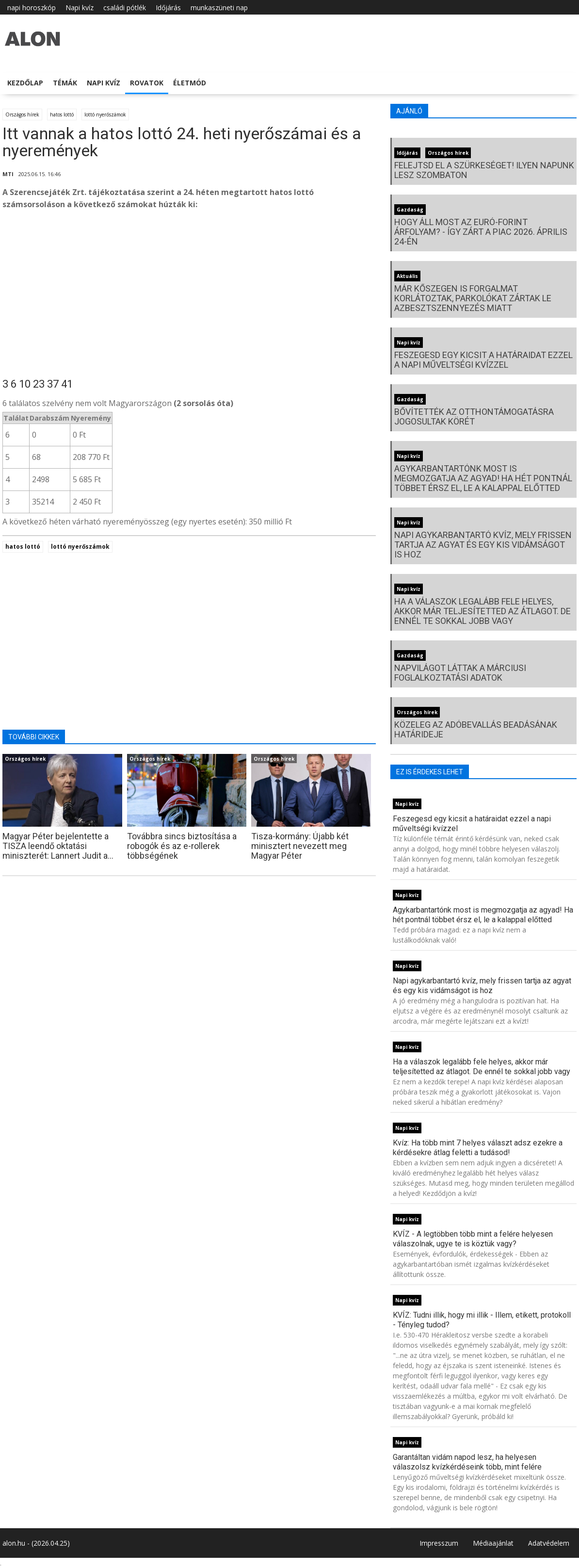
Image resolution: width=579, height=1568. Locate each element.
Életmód (189, 82)
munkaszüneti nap (219, 7)
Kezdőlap (25, 82)
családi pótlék (124, 7)
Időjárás (168, 7)
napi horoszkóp (31, 7)
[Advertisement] (189, 295)
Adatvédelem (548, 1543)
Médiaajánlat (493, 1543)
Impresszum (438, 1543)
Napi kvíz (79, 7)
